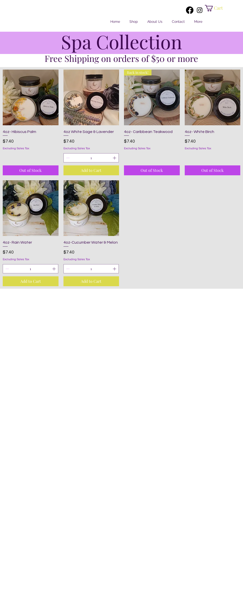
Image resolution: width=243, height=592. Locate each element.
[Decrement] (67, 158)
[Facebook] (189, 10)
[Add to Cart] (91, 170)
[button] (217, 8)
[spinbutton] (91, 158)
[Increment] (115, 158)
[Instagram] (199, 10)
